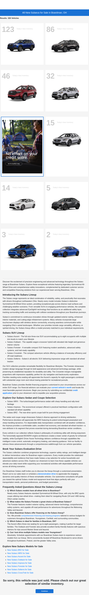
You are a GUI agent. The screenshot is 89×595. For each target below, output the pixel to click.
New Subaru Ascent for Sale (18, 557)
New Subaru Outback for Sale (19, 560)
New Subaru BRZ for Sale (18, 550)
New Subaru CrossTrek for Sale (20, 573)
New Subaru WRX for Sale (18, 553)
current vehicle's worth (61, 388)
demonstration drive (47, 474)
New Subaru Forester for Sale (19, 566)
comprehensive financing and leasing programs (40, 516)
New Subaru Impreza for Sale (19, 563)
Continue (44, 591)
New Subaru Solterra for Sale (19, 570)
